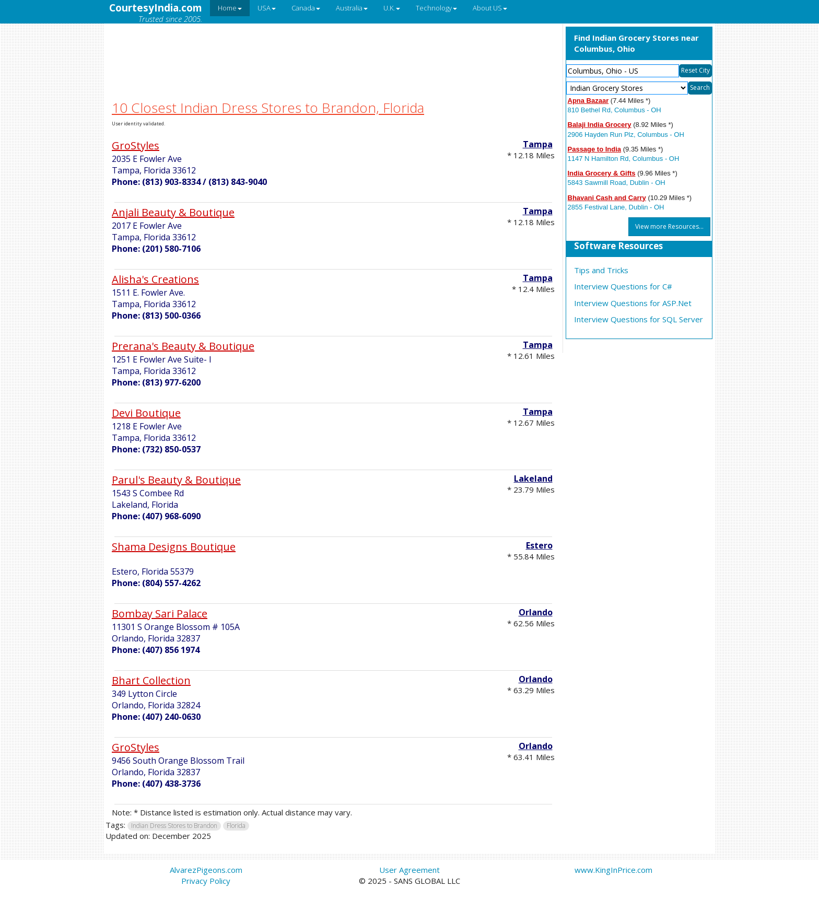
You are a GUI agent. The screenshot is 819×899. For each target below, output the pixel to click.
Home (230, 8)
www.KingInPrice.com (613, 870)
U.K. (391, 8)
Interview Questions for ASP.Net (633, 303)
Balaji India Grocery (599, 125)
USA (267, 8)
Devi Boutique (146, 413)
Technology (436, 8)
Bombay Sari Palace (159, 613)
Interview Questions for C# (623, 286)
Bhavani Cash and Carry (607, 198)
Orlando (536, 612)
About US (490, 8)
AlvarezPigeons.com (206, 870)
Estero (539, 545)
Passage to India (595, 149)
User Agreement (409, 870)
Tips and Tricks (601, 270)
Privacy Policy (205, 880)
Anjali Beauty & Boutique (173, 212)
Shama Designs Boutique (174, 547)
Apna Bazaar (588, 100)
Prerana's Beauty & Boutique (183, 346)
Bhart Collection (151, 680)
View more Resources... (669, 226)
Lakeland (533, 478)
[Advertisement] (333, 48)
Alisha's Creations (155, 279)
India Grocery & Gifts (602, 173)
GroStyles (135, 145)
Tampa (538, 144)
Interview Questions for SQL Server (638, 319)
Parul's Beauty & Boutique (176, 480)
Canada (305, 8)
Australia (352, 8)
